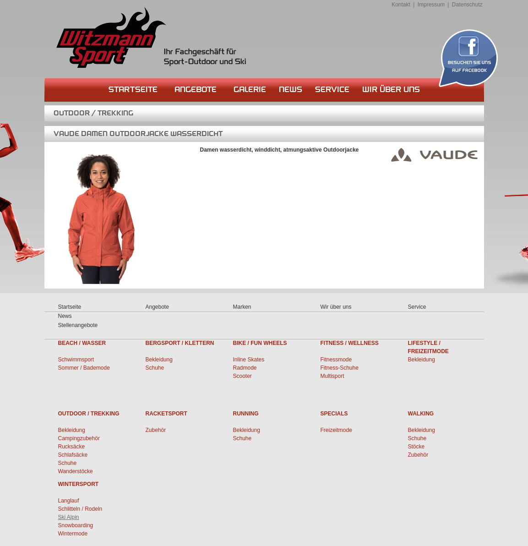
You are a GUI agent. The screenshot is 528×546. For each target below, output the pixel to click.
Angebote (195, 89)
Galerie (250, 89)
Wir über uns (391, 89)
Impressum (431, 4)
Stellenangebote (78, 325)
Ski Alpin (68, 517)
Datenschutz (467, 4)
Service (332, 89)
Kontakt (401, 4)
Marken (242, 307)
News (290, 89)
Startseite (133, 89)
